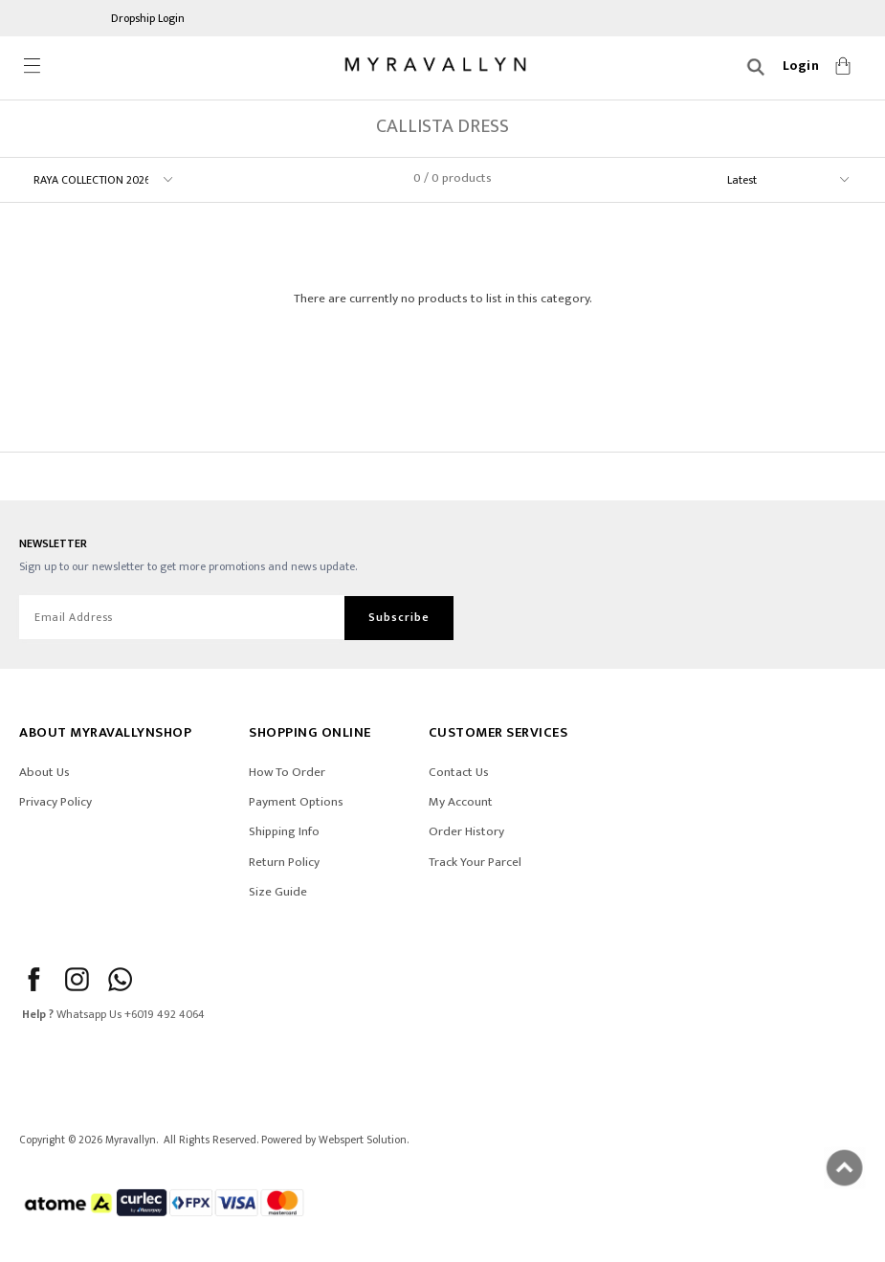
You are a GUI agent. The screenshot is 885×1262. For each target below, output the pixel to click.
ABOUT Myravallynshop (105, 732)
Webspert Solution (363, 1140)
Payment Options (296, 801)
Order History (466, 831)
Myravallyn (130, 1140)
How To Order (287, 772)
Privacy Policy (55, 801)
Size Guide (278, 891)
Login (801, 66)
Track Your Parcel (475, 862)
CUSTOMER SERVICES (498, 732)
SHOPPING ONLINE (310, 732)
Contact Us (459, 772)
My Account (461, 801)
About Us (44, 772)
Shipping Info (284, 831)
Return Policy (284, 862)
